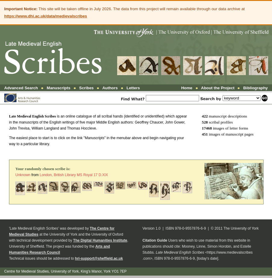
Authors (110, 88)
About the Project (217, 88)
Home (186, 88)
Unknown (22, 175)
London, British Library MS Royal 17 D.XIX (74, 175)
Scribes (86, 88)
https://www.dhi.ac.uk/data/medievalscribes (45, 16)
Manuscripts (58, 88)
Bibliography (255, 88)
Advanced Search (21, 88)
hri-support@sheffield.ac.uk (99, 258)
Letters (133, 88)
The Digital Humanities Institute (100, 240)
